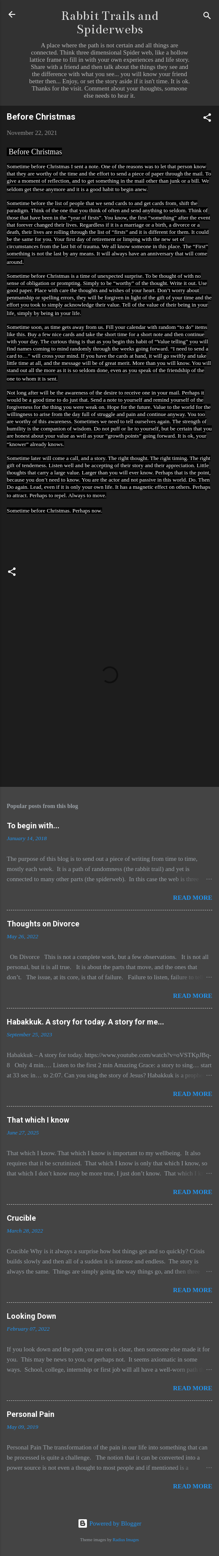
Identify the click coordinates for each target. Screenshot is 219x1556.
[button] (207, 119)
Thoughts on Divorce (43, 923)
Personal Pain (30, 1414)
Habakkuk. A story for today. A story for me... (85, 1021)
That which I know (38, 1119)
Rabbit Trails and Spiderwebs (109, 22)
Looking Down (31, 1316)
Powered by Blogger (109, 1523)
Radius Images (126, 1539)
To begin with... (33, 825)
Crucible (21, 1218)
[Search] (207, 17)
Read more (192, 897)
